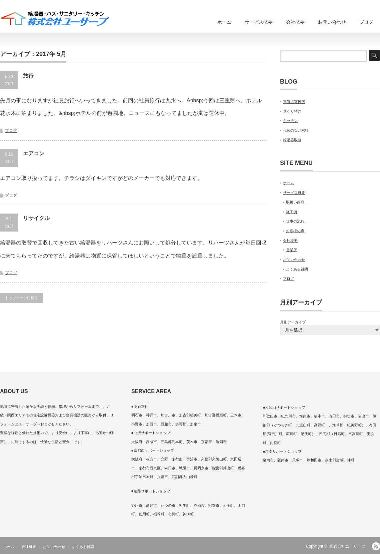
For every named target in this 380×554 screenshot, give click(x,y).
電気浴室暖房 (294, 102)
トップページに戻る (21, 298)
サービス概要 (259, 22)
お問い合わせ (332, 22)
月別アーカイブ (293, 322)
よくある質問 (297, 269)
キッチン (290, 121)
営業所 (291, 250)
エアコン (33, 153)
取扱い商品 (295, 202)
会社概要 (295, 22)
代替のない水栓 (296, 130)
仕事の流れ (295, 221)
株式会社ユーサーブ (347, 546)
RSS (376, 546)
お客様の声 (295, 231)
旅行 (28, 76)
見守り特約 (292, 111)
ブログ (366, 22)
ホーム (224, 22)
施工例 (291, 212)
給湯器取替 (292, 140)
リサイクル (36, 218)
